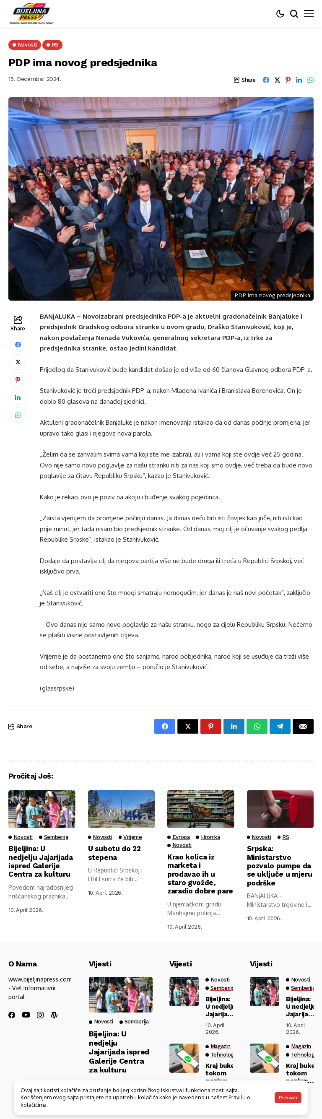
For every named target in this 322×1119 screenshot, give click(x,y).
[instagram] (40, 1015)
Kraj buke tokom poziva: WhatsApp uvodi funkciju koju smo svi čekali (221, 1073)
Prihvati (288, 1098)
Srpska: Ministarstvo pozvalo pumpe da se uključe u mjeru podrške (279, 865)
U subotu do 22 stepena (114, 852)
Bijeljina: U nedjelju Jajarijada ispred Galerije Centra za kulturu (40, 861)
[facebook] (11, 1015)
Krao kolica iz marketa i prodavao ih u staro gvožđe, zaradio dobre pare (200, 874)
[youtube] (26, 1015)
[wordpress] (54, 1015)
